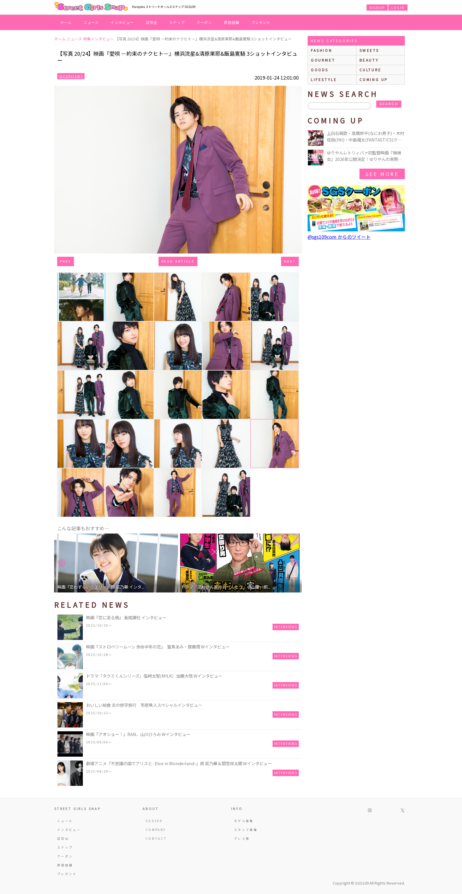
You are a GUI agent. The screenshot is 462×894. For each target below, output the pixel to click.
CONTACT (156, 838)
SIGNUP (377, 7)
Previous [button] (61, 563)
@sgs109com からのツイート (339, 236)
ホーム (66, 22)
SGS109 (154, 821)
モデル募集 (244, 821)
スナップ (177, 22)
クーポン (204, 22)
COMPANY (156, 829)
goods (320, 69)
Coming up (373, 79)
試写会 (152, 22)
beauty (369, 59)
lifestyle (324, 79)
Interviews (71, 76)
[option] (116, 563)
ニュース (91, 22)
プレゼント (261, 22)
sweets (369, 50)
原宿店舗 (232, 22)
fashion (321, 50)
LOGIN (398, 7)
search (388, 104)
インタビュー (122, 22)
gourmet (323, 59)
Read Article (177, 261)
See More (382, 173)
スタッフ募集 (246, 829)
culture (370, 69)
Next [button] (294, 563)
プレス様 (242, 838)
